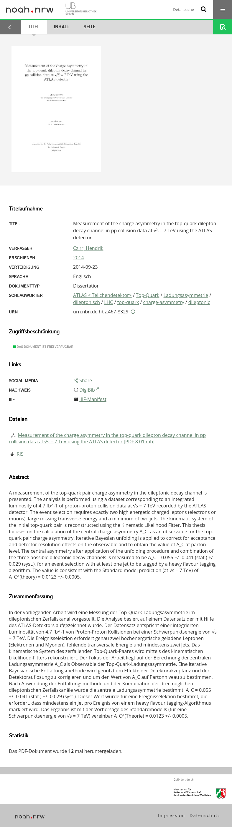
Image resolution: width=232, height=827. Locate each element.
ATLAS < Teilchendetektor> (102, 295)
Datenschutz (205, 815)
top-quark (128, 302)
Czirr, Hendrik (88, 248)
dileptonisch (86, 302)
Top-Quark (147, 295)
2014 (78, 257)
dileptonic (199, 302)
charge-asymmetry (163, 302)
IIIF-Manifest (92, 399)
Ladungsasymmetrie (186, 295)
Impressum (171, 815)
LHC (108, 302)
